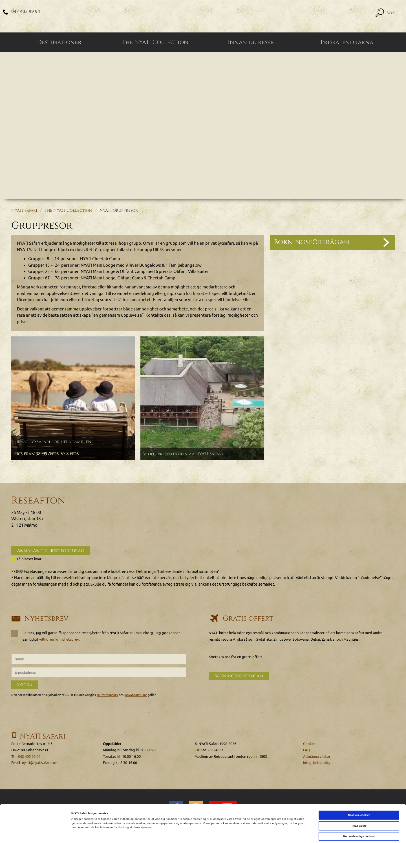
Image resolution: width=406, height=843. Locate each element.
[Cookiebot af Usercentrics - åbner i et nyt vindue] (36, 833)
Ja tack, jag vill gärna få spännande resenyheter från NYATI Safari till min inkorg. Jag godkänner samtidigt (95, 636)
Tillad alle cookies (359, 793)
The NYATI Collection (155, 42)
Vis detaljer (232, 833)
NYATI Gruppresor (119, 210)
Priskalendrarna (347, 42)
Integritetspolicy (316, 762)
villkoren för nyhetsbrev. (59, 639)
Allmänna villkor (316, 756)
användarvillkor (136, 695)
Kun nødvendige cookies (359, 814)
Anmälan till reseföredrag (50, 551)
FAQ (306, 750)
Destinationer (59, 42)
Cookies (309, 743)
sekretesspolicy (107, 695)
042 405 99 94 (25, 11)
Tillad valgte (359, 803)
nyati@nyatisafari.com (40, 762)
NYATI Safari (24, 210)
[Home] (203, 16)
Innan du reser (251, 42)
